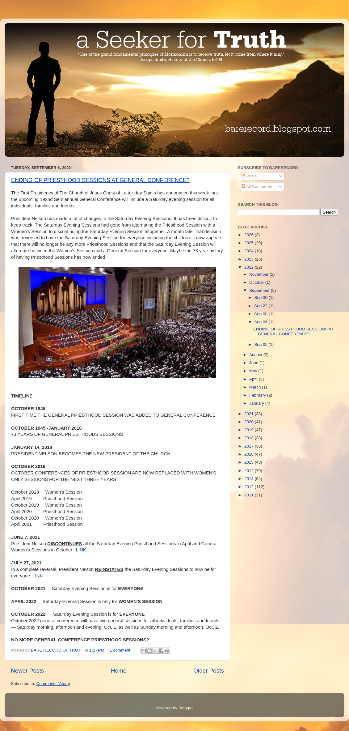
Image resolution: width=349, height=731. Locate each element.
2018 (249, 438)
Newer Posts (27, 670)
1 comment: (121, 650)
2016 (249, 454)
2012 (249, 486)
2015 (249, 462)
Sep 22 (261, 306)
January (257, 403)
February (258, 395)
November (259, 274)
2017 (249, 446)
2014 (249, 470)
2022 (249, 267)
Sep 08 (261, 314)
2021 (249, 413)
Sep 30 (261, 297)
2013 (249, 478)
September (260, 290)
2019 (249, 429)
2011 (249, 495)
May (253, 370)
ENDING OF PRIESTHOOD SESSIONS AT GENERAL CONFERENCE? (100, 180)
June (254, 362)
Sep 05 (261, 344)
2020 (249, 421)
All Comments (257, 186)
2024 (249, 251)
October (257, 282)
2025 (249, 242)
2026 (249, 234)
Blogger (186, 708)
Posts (249, 176)
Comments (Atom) (53, 683)
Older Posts (208, 670)
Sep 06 (261, 322)
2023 (249, 259)
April (254, 379)
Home (118, 670)
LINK (81, 549)
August (256, 354)
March (255, 387)
